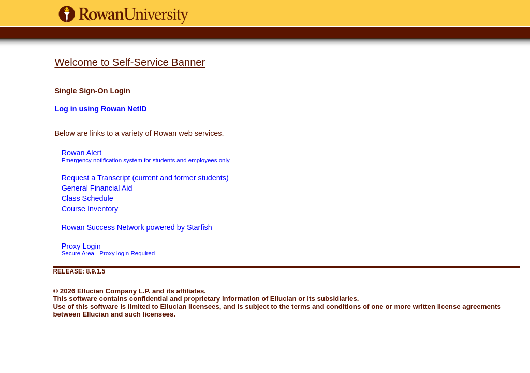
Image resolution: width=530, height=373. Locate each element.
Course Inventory (90, 209)
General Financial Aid (97, 188)
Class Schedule (87, 198)
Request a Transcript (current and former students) (145, 178)
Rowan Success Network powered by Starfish (137, 227)
